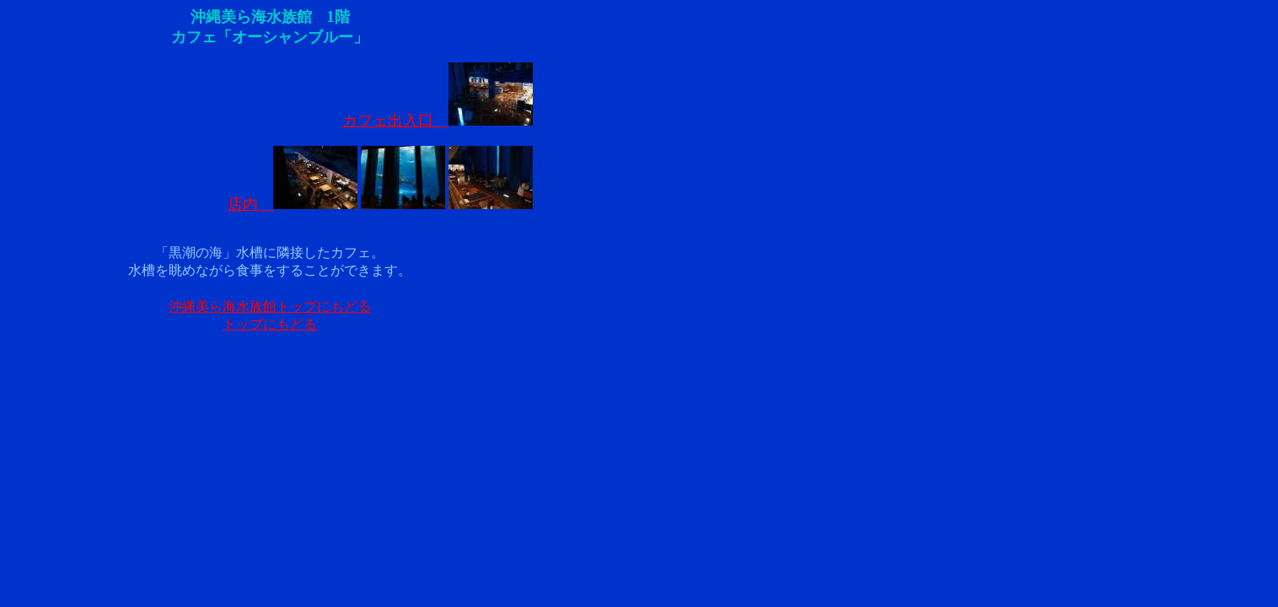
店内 (292, 204)
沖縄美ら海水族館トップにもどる (270, 306)
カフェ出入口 (437, 120)
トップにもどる (270, 324)
